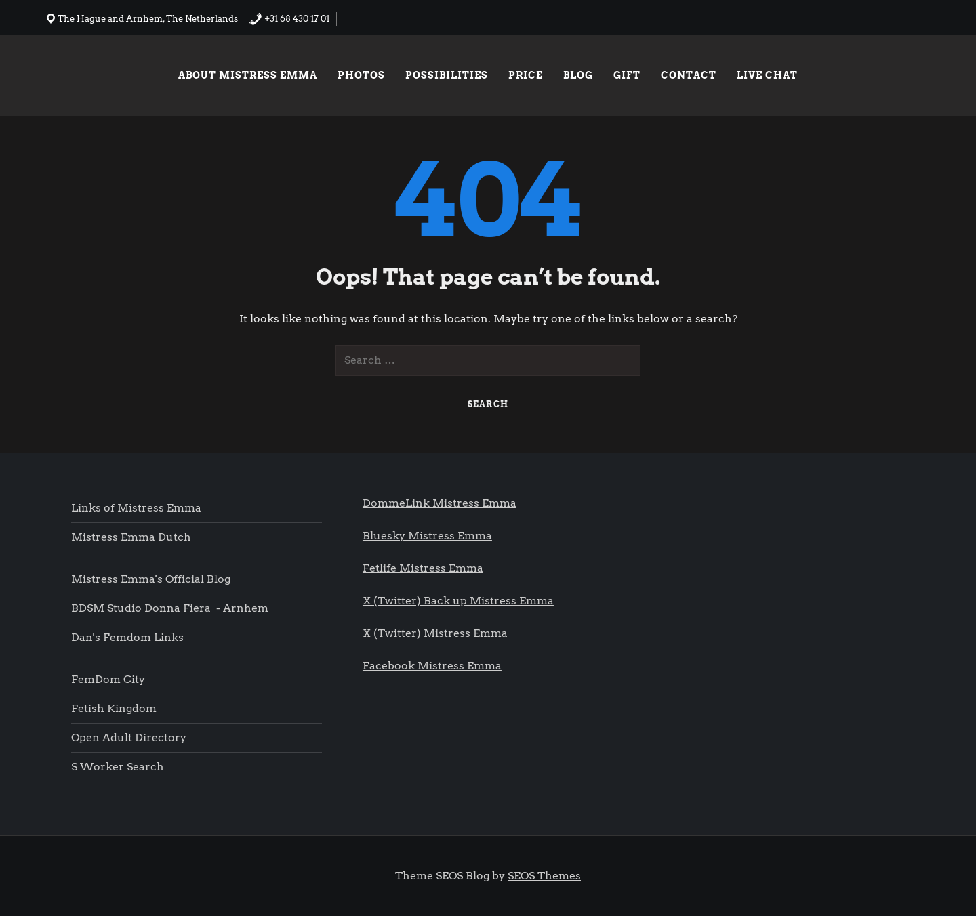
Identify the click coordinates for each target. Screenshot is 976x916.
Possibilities (446, 75)
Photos (361, 75)
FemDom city (108, 679)
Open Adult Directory (128, 737)
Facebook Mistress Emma (432, 665)
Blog (578, 75)
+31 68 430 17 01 (289, 19)
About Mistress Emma (247, 75)
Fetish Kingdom (115, 708)
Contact (688, 75)
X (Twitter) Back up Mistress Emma (458, 600)
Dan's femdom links (127, 637)
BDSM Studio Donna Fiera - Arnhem (169, 608)
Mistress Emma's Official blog (150, 578)
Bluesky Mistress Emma (427, 535)
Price (525, 75)
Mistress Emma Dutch (131, 536)
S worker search (117, 766)
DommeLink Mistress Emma (439, 503)
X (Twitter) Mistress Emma (435, 633)
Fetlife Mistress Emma (423, 568)
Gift (626, 75)
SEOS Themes (544, 875)
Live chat (767, 75)
